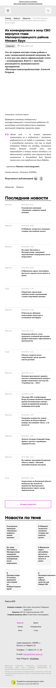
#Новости (20, 187)
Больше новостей (28, 504)
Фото (20, 631)
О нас (36, 631)
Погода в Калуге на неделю (28, 1)
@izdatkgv (34, 659)
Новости (20, 623)
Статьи (20, 627)
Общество (10, 46)
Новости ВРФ (10, 601)
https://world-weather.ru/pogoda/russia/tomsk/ (28, 4)
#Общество (9, 187)
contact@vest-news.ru (32, 654)
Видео (36, 623)
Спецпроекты (35, 627)
